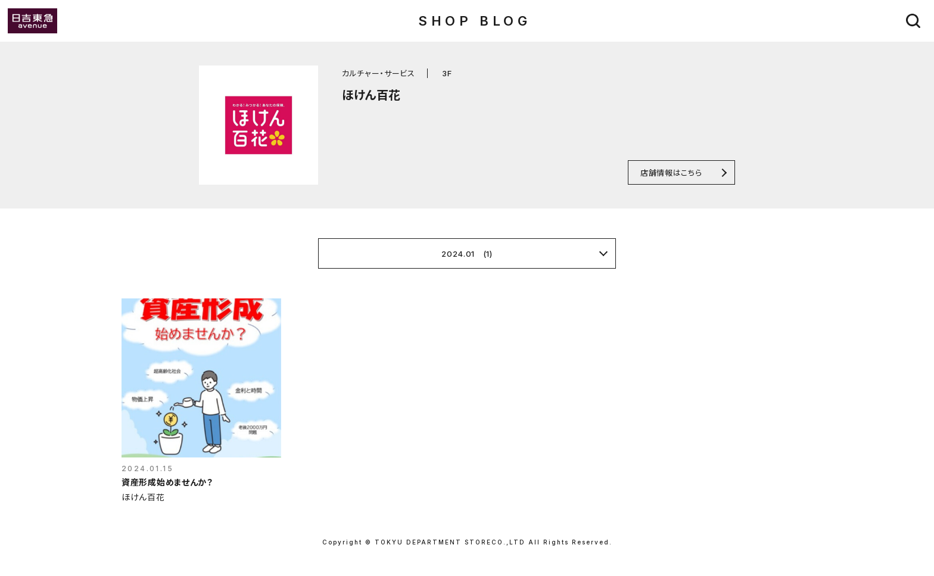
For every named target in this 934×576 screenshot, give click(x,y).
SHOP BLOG (474, 21)
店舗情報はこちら (671, 172)
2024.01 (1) (466, 254)
